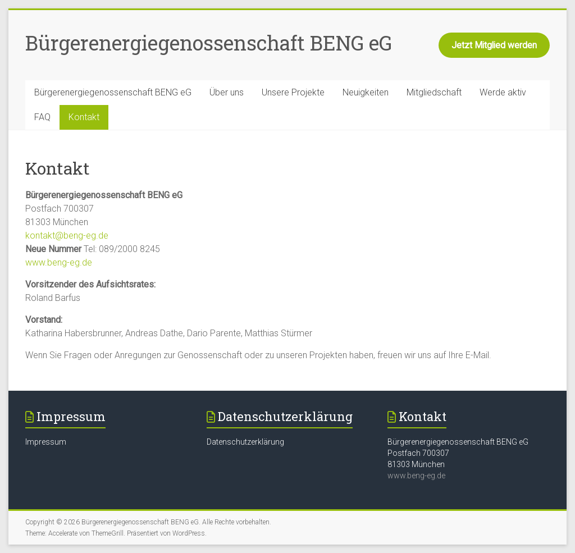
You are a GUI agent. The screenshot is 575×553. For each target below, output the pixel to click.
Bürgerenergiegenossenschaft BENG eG (208, 42)
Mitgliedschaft (434, 92)
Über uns (226, 92)
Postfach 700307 (418, 453)
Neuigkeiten (366, 92)
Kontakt (84, 117)
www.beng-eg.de (58, 262)
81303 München (416, 464)
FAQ (42, 117)
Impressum (45, 441)
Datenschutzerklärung (245, 441)
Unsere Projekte (293, 92)
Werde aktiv (503, 92)
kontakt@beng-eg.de (66, 235)
